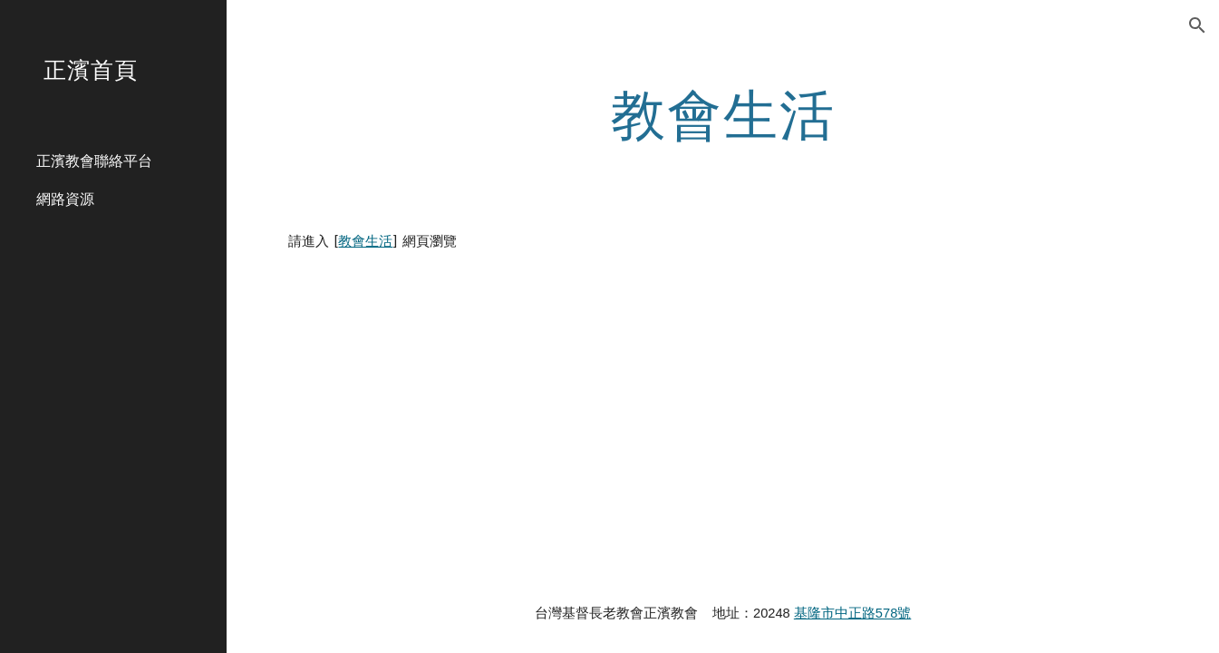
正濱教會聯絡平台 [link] (94, 160)
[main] (722, 113)
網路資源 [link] (65, 198)
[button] (1197, 25)
